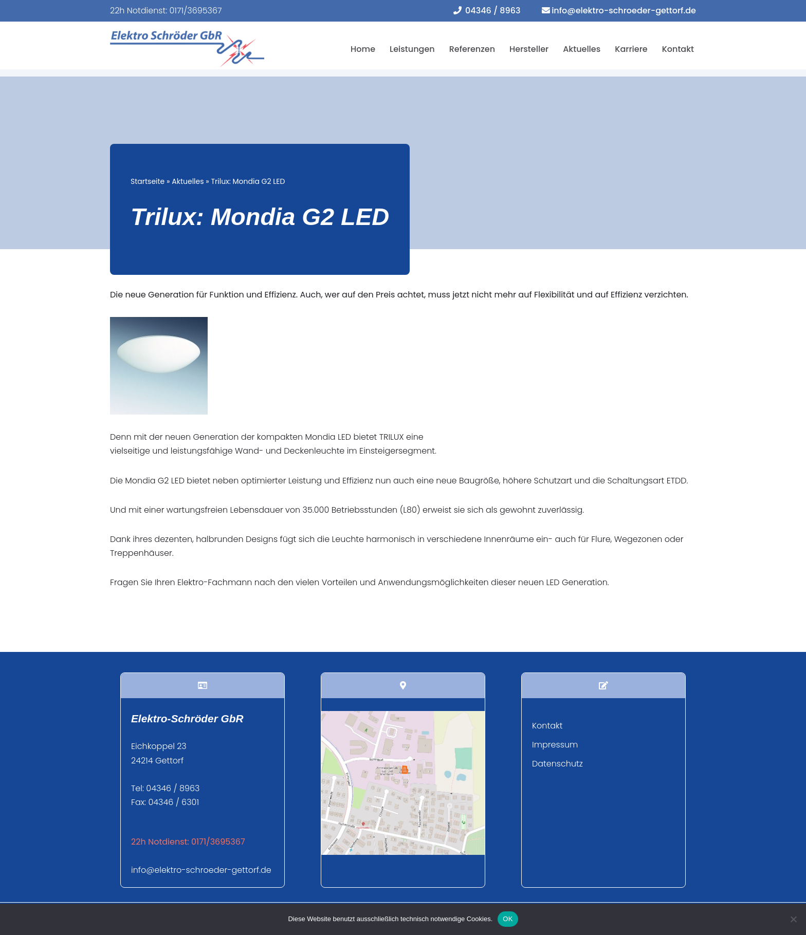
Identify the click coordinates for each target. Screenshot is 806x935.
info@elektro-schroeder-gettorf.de (624, 10)
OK (507, 919)
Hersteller (528, 49)
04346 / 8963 (492, 10)
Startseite (147, 181)
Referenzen (472, 49)
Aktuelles (581, 49)
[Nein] (793, 919)
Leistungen (412, 49)
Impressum (555, 745)
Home (363, 49)
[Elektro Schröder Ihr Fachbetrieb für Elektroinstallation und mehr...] (187, 49)
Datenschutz (557, 764)
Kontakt (678, 49)
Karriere (631, 49)
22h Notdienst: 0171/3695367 (166, 10)
